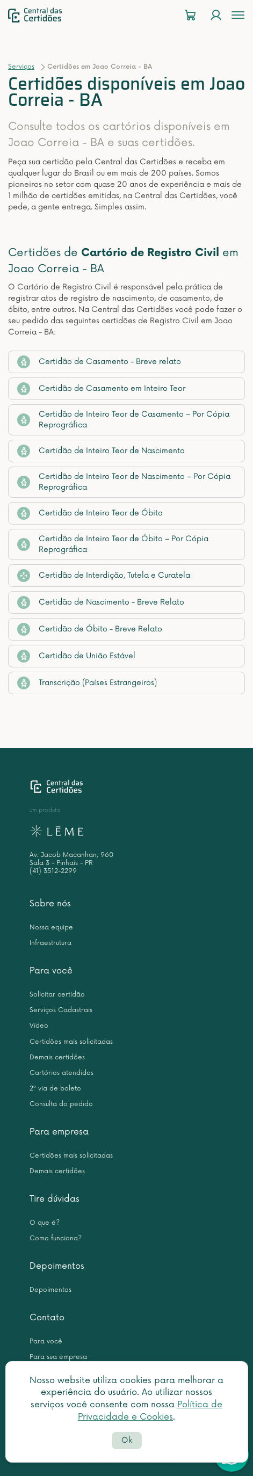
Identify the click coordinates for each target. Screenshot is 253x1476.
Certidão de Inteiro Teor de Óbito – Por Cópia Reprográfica (112, 544)
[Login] (215, 15)
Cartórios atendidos (61, 1073)
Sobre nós (50, 903)
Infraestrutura (50, 943)
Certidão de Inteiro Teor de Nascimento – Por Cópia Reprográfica (123, 482)
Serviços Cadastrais (61, 1010)
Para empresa (59, 1131)
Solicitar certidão (57, 995)
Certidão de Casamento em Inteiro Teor (101, 388)
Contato (47, 1317)
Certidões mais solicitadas (71, 1042)
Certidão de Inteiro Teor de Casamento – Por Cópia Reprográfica (123, 420)
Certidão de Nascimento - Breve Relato (100, 602)
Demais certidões (57, 1057)
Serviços (21, 67)
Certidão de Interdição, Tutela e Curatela (103, 575)
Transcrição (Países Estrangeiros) (87, 683)
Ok (126, 1440)
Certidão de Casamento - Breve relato (99, 361)
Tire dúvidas (54, 1199)
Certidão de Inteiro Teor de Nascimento (101, 451)
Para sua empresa (58, 1357)
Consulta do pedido (61, 1104)
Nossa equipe (51, 928)
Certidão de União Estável (76, 656)
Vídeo (39, 1026)
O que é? (45, 1223)
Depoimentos (57, 1266)
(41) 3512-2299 (53, 871)
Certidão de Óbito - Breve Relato (89, 629)
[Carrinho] (190, 15)
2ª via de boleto (55, 1089)
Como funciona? (56, 1238)
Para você (51, 970)
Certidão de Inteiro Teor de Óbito (90, 513)
